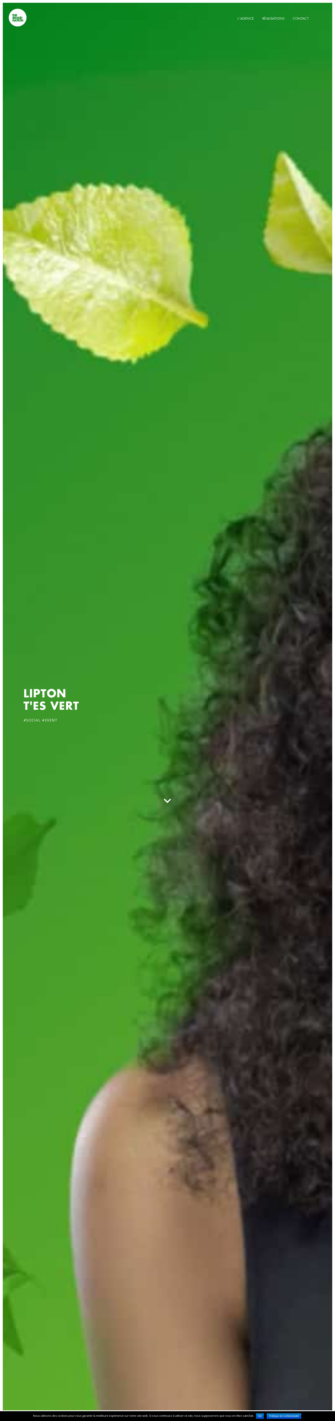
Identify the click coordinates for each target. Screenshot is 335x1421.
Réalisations (273, 18)
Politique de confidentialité (284, 1416)
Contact (301, 18)
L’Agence (246, 18)
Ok (260, 1416)
